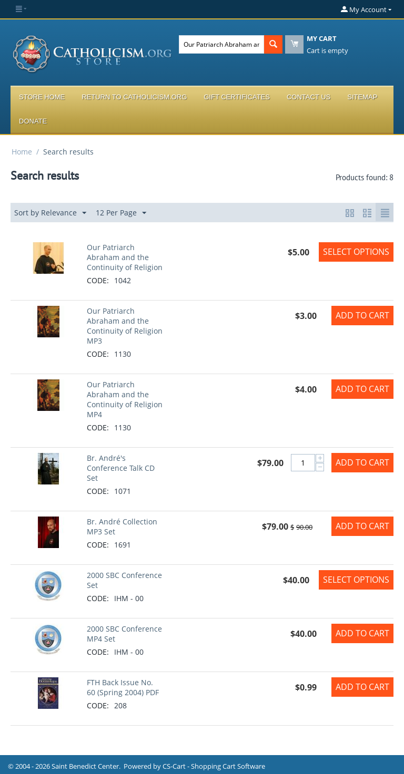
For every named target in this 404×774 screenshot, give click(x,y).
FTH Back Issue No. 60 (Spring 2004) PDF (123, 687)
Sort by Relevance (50, 213)
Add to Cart (362, 315)
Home (22, 152)
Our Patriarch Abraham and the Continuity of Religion (125, 257)
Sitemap (362, 97)
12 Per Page (121, 213)
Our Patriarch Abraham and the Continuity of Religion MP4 (125, 399)
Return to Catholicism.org (134, 97)
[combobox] (221, 44)
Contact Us (308, 97)
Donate (33, 121)
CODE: (98, 280)
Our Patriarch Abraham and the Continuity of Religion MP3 (125, 326)
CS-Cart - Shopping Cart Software (214, 766)
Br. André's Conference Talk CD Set (121, 468)
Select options (356, 251)
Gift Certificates (237, 97)
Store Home (42, 97)
